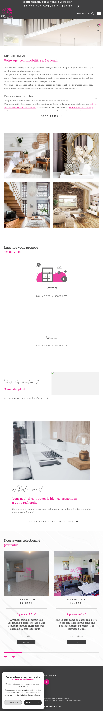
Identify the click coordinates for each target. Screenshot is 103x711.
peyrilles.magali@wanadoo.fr (16, 684)
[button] (13, 657)
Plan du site (36, 700)
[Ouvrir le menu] (99, 13)
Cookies (79, 700)
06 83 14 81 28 (9, 681)
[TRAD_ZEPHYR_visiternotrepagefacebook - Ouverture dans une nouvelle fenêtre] (46, 682)
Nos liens (61, 700)
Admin (55, 700)
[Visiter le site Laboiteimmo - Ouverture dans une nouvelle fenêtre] (51, 705)
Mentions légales (46, 700)
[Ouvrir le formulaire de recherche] (85, 13)
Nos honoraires (27, 700)
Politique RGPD (70, 700)
